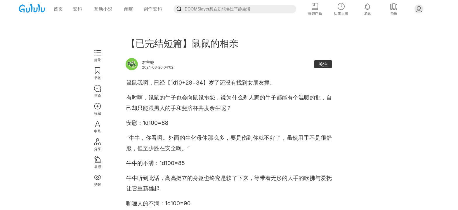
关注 (323, 64)
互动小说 (103, 9)
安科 (77, 9)
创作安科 (152, 9)
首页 (58, 9)
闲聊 (128, 9)
